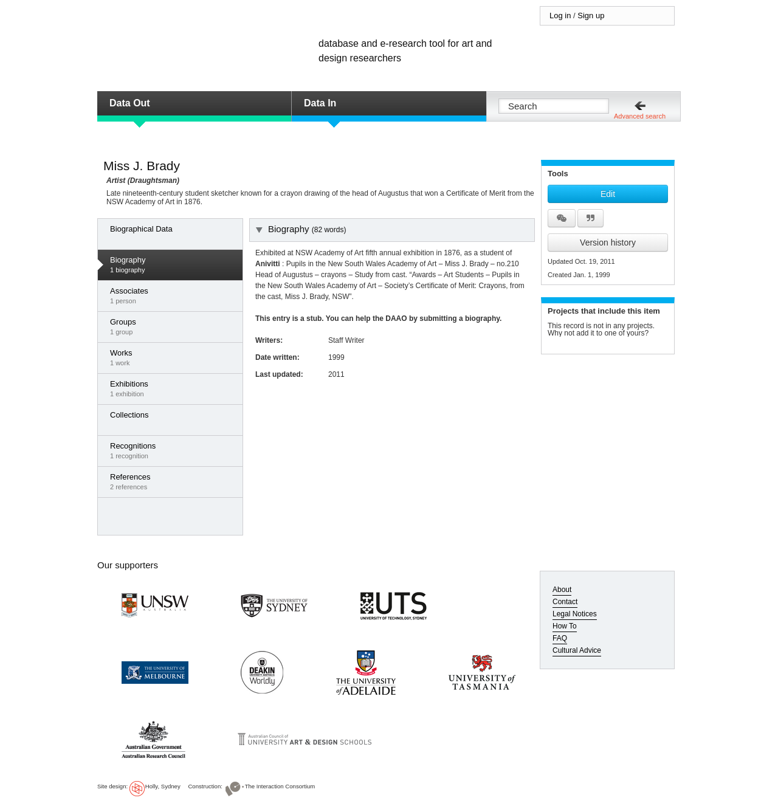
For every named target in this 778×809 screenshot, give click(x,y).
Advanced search (640, 116)
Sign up (590, 15)
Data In (320, 103)
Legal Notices (575, 614)
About (562, 589)
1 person (173, 295)
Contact (565, 601)
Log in (560, 15)
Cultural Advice (577, 650)
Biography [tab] (301, 229)
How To (565, 626)
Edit (608, 194)
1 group (173, 326)
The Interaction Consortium (280, 786)
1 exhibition (173, 388)
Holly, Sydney (163, 786)
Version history (608, 242)
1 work (173, 357)
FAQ (560, 638)
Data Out (129, 103)
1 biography (173, 264)
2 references (173, 481)
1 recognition (173, 450)
